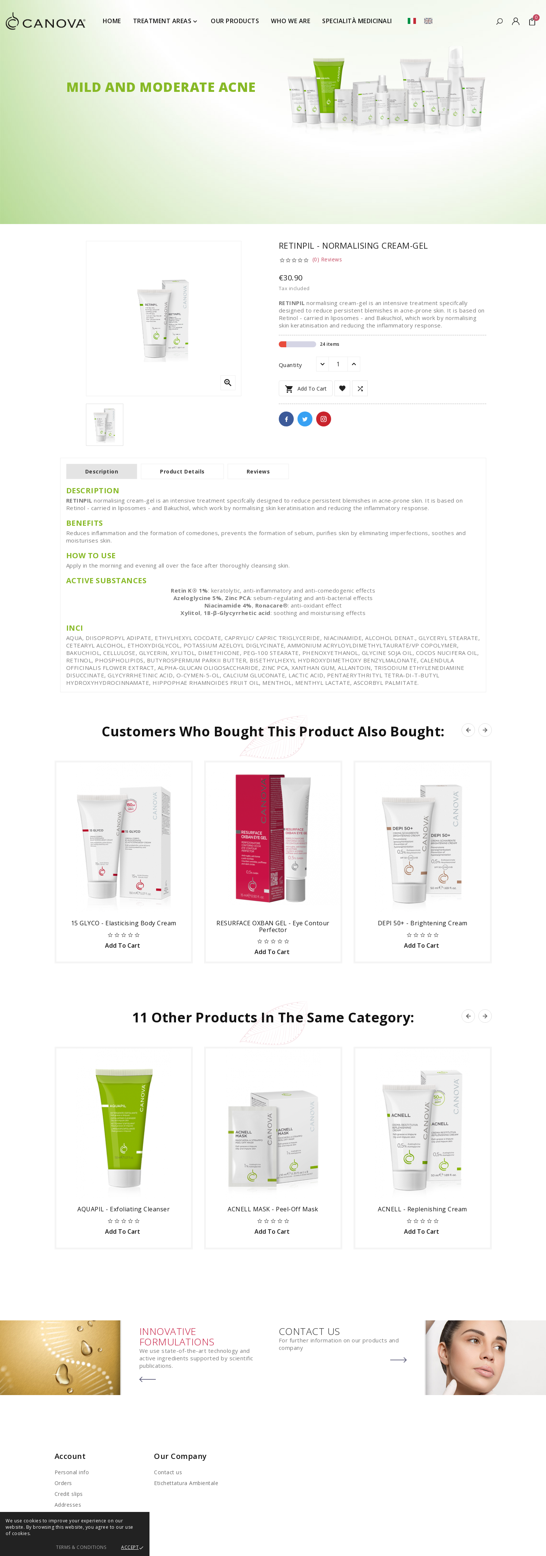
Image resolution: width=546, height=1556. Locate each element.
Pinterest (323, 418)
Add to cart (306, 389)
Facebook (286, 418)
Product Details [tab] (182, 471)
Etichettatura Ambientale (186, 1483)
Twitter (304, 418)
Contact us (168, 1472)
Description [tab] (101, 471)
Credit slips (69, 1493)
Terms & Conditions (81, 1547)
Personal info (72, 1472)
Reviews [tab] (258, 471)
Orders (63, 1483)
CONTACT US (309, 1331)
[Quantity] (338, 364)
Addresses (68, 1504)
